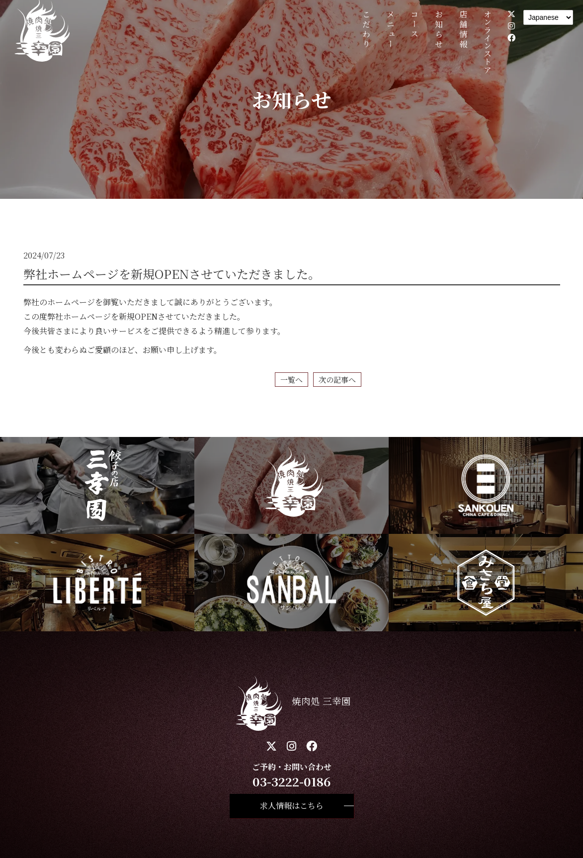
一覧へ (291, 379)
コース (414, 25)
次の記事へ (337, 379)
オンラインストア (487, 42)
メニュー (390, 30)
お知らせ (439, 30)
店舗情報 (463, 30)
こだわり (366, 30)
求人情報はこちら (292, 805)
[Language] (548, 17)
